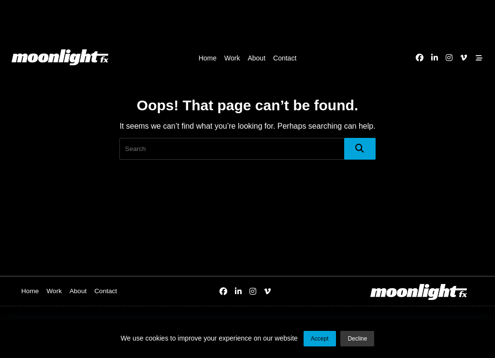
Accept (320, 338)
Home (208, 58)
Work (232, 58)
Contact (284, 58)
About (256, 58)
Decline (357, 338)
